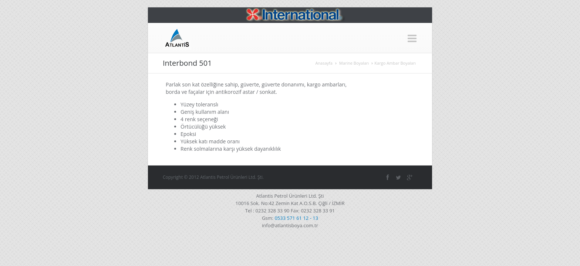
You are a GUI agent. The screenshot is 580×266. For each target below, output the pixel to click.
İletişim (425, 37)
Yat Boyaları (362, 37)
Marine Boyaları (271, 37)
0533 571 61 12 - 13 (296, 210)
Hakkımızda (226, 37)
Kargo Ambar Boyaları (438, 62)
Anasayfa (188, 37)
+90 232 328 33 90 (214, 16)
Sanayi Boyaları (319, 37)
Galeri (397, 37)
